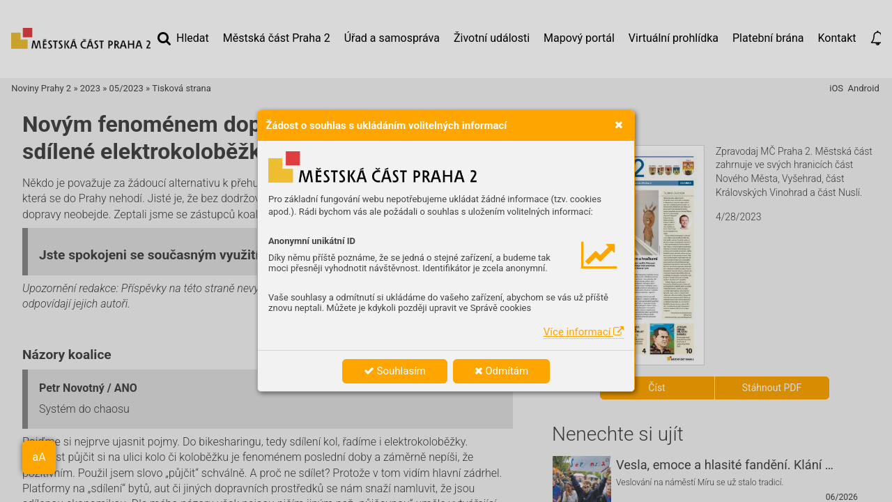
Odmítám (502, 371)
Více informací (584, 332)
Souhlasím (395, 371)
